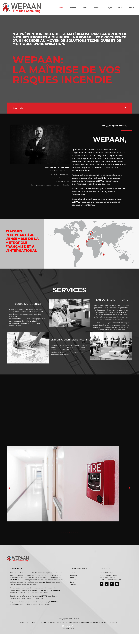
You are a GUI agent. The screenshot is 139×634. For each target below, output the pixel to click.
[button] (73, 7)
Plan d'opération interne (111, 300)
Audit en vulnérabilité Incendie (69, 339)
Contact (131, 8)
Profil (85, 8)
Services (97, 8)
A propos (73, 8)
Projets (109, 8)
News (120, 8)
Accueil (60, 8)
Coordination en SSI (28, 304)
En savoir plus (18, 108)
